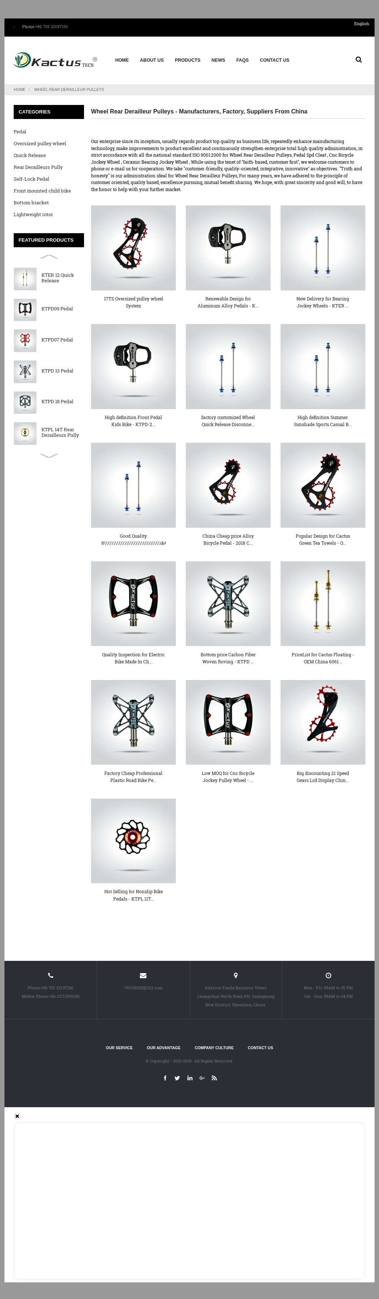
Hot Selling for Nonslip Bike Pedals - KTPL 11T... (133, 893)
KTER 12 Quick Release (57, 276)
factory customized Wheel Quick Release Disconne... (228, 418)
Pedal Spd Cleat (310, 153)
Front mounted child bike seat (42, 190)
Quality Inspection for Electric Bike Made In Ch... (133, 656)
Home (122, 59)
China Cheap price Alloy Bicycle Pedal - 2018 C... (228, 537)
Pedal (20, 130)
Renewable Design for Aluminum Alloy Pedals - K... (228, 300)
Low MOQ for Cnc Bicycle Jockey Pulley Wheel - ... (228, 774)
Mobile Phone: (35, 994)
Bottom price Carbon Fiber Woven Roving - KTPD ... (228, 656)
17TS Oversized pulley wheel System (133, 300)
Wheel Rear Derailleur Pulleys (69, 88)
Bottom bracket (31, 201)
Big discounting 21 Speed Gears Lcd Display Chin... (323, 774)
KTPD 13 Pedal (57, 369)
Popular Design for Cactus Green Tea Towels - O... (323, 537)
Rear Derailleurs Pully (38, 165)
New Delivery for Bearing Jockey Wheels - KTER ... (322, 300)
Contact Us (274, 59)
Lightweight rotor (33, 213)
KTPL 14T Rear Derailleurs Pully (60, 430)
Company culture (214, 1046)
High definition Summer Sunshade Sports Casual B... (323, 418)
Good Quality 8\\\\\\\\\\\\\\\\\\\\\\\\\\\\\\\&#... (133, 537)
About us (152, 59)
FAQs (242, 59)
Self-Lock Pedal (31, 177)
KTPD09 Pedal (57, 307)
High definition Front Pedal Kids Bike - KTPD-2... (133, 418)
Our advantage (164, 1046)
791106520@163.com (143, 986)
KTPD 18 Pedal (57, 400)
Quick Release (30, 153)
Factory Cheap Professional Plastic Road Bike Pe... (133, 774)
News (218, 59)
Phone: (28, 26)
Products (187, 59)
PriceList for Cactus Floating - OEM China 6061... (323, 656)
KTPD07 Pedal (57, 338)
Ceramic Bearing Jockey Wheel (155, 160)
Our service (119, 1046)
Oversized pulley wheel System (40, 143)
